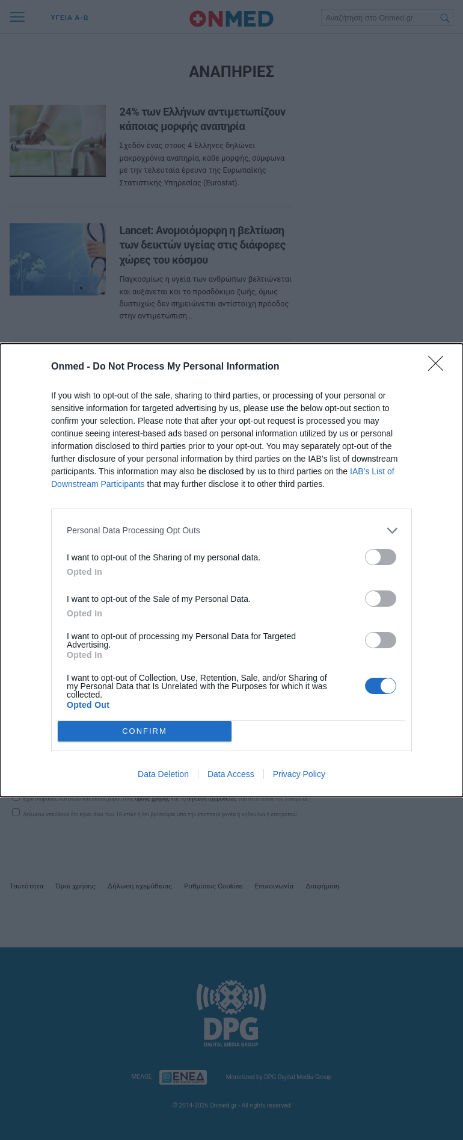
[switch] (380, 557)
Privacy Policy (299, 774)
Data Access (230, 774)
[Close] (439, 367)
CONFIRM (144, 731)
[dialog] (231, 570)
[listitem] (231, 530)
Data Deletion (163, 774)
